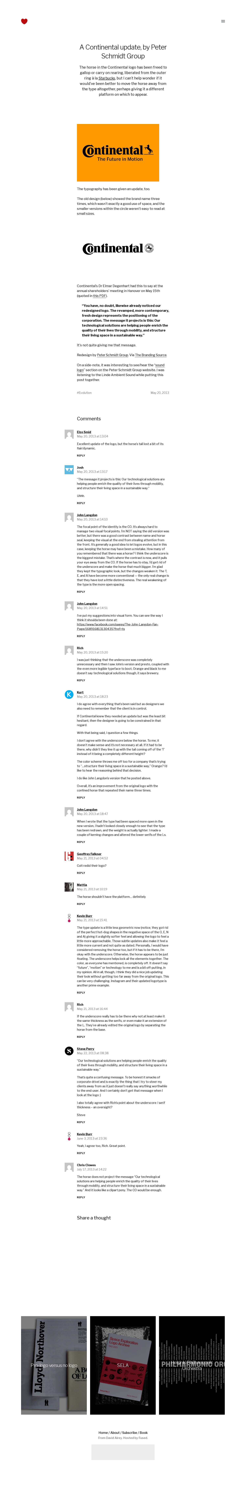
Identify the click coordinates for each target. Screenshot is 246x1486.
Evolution (85, 397)
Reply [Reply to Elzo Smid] (81, 460)
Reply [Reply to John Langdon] (81, 596)
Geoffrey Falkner (89, 858)
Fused (143, 1442)
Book (144, 1437)
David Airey (114, 1442)
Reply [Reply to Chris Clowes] (81, 1202)
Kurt (80, 697)
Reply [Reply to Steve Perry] (81, 1126)
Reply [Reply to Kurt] (81, 802)
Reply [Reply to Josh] (81, 507)
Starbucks (106, 78)
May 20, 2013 (159, 397)
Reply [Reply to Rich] (81, 685)
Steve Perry (85, 1053)
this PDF (99, 296)
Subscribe (129, 1437)
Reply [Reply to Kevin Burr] (81, 997)
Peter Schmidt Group (113, 355)
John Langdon (87, 519)
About (115, 1437)
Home (102, 1437)
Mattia (82, 889)
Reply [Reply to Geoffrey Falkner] (81, 877)
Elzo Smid (84, 437)
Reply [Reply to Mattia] (81, 908)
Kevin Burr (84, 920)
